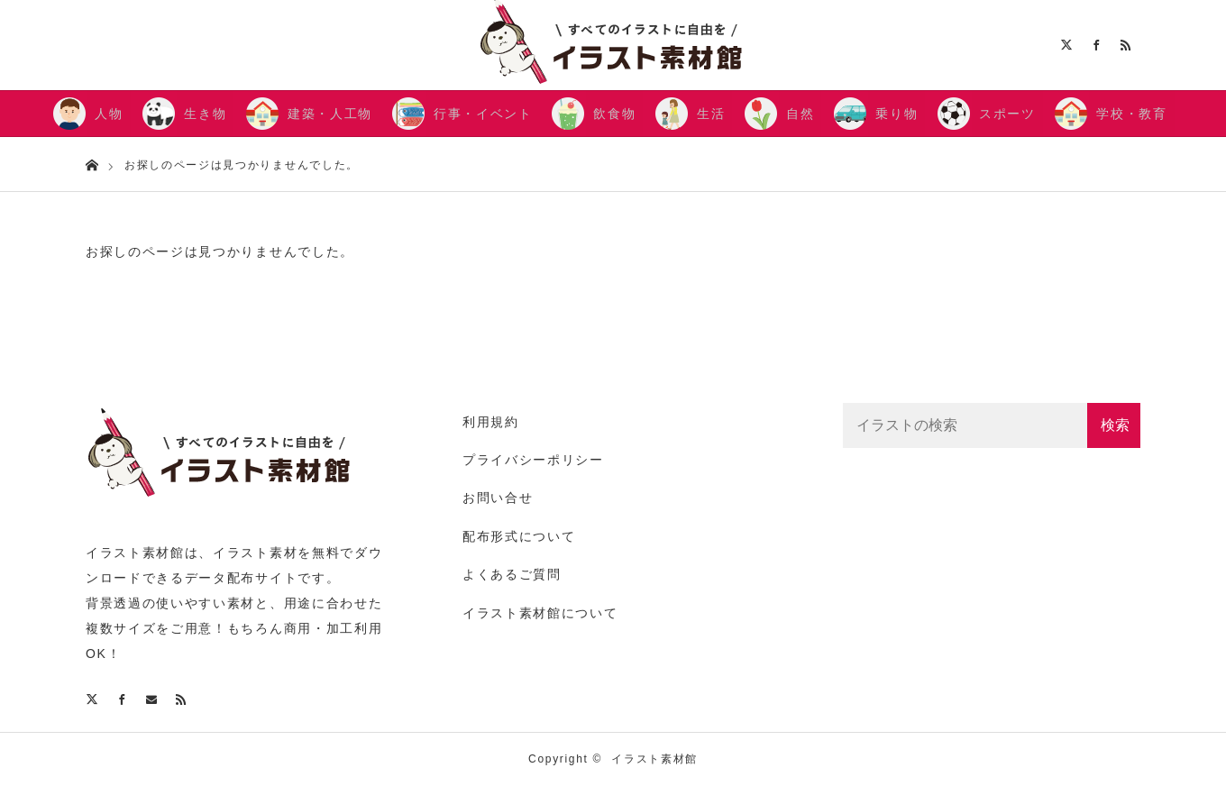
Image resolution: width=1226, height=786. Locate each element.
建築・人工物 (330, 113)
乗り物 (896, 113)
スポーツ (1007, 113)
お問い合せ (497, 497)
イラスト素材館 (654, 759)
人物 (109, 113)
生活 (711, 113)
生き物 (205, 113)
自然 (800, 113)
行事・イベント (483, 113)
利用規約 (490, 422)
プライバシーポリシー (533, 459)
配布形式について (518, 536)
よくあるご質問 (512, 574)
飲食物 (614, 113)
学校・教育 (1131, 113)
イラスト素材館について (540, 613)
